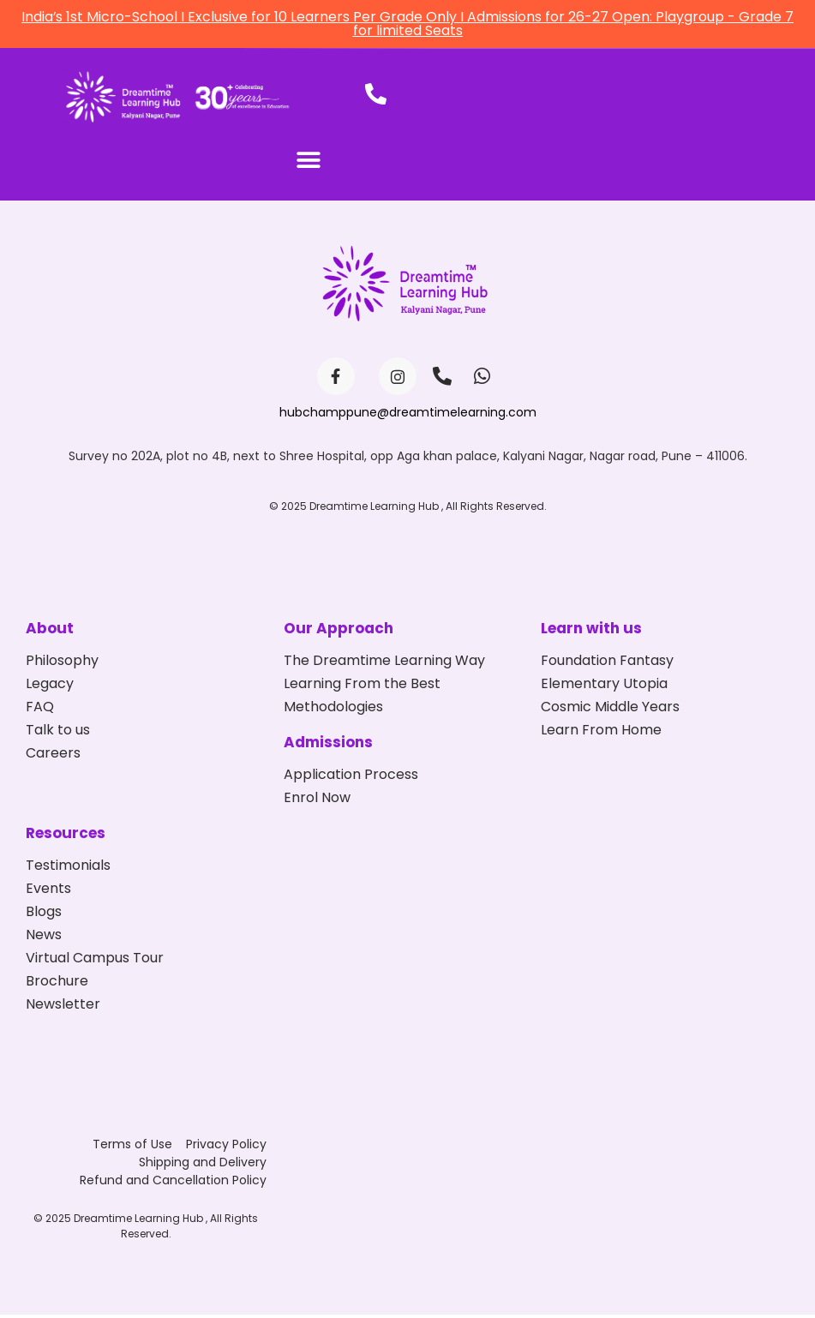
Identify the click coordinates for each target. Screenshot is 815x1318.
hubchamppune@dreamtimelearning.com (407, 415)
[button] (308, 164)
